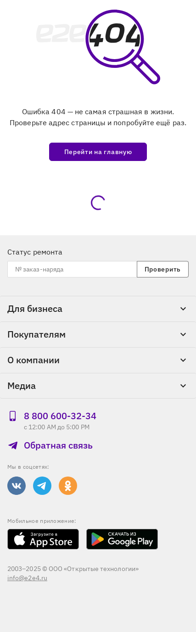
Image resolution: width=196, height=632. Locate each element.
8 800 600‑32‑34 (51, 416)
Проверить (163, 269)
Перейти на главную (98, 152)
